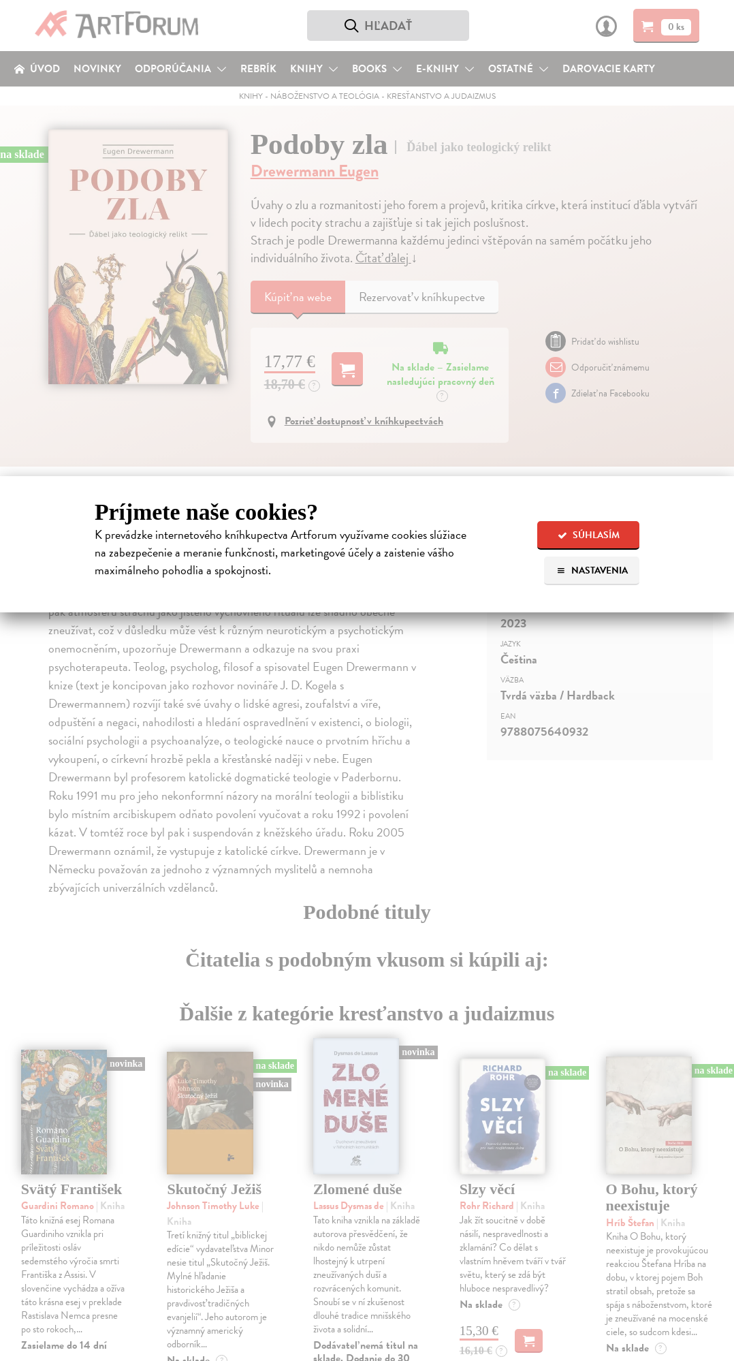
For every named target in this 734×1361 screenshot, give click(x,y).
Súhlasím (589, 535)
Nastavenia (592, 570)
